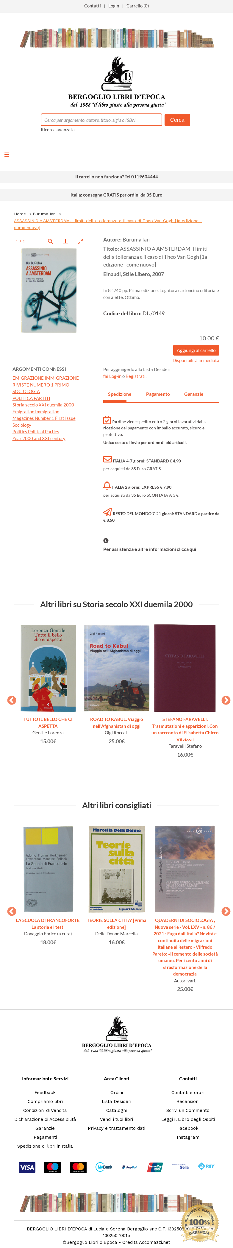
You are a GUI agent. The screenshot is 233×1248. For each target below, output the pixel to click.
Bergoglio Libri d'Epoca (91, 1242)
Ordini (116, 1092)
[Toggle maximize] (80, 241)
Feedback (45, 1092)
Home (20, 213)
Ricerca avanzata (58, 129)
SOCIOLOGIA (26, 391)
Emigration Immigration (35, 411)
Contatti (92, 5)
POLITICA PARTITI (31, 398)
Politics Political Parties (35, 431)
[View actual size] (50, 241)
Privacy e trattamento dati (116, 1128)
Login (113, 5)
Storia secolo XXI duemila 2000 (43, 404)
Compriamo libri (45, 1101)
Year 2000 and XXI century (38, 438)
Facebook (187, 1128)
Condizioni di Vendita (45, 1110)
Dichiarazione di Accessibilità (45, 1119)
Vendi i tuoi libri (116, 1119)
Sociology (21, 425)
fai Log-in (112, 376)
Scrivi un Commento (187, 1110)
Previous (9, 699)
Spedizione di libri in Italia (45, 1146)
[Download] (65, 241)
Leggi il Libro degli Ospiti (188, 1119)
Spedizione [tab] (117, 394)
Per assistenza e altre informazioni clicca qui (149, 549)
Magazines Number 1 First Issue (44, 418)
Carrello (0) (137, 5)
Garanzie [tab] (193, 394)
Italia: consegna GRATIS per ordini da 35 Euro (116, 194)
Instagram (188, 1137)
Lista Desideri (116, 1101)
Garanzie (45, 1128)
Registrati (136, 376)
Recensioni (187, 1101)
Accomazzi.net (154, 1242)
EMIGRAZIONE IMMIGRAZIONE (45, 378)
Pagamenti (45, 1137)
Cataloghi (116, 1110)
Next (224, 699)
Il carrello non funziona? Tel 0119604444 (116, 176)
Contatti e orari (187, 1092)
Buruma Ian (44, 213)
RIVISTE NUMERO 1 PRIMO (40, 384)
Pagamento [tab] (155, 394)
